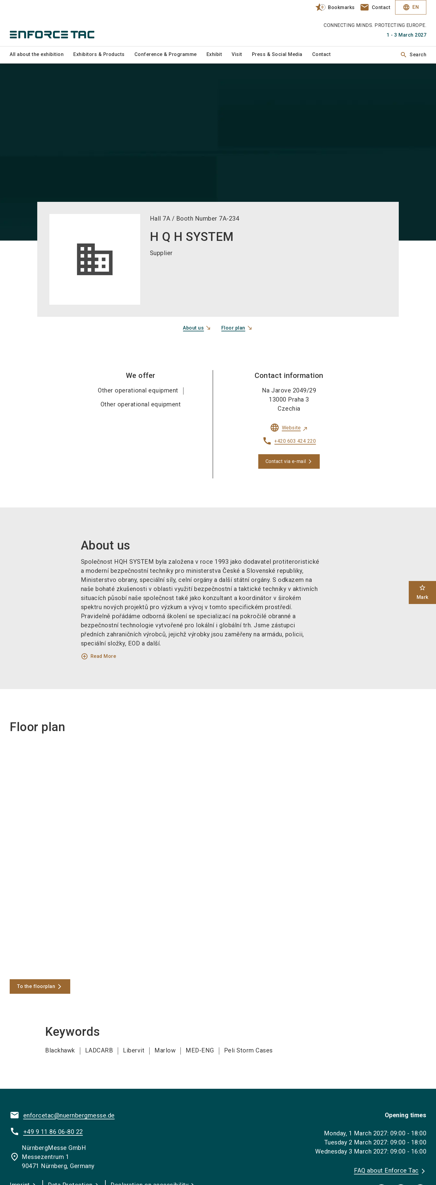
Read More (98, 656)
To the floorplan (36, 986)
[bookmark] (332, 7)
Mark (422, 592)
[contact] (375, 7)
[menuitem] (41, 55)
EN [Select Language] (411, 7)
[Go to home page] (58, 23)
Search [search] (413, 54)
